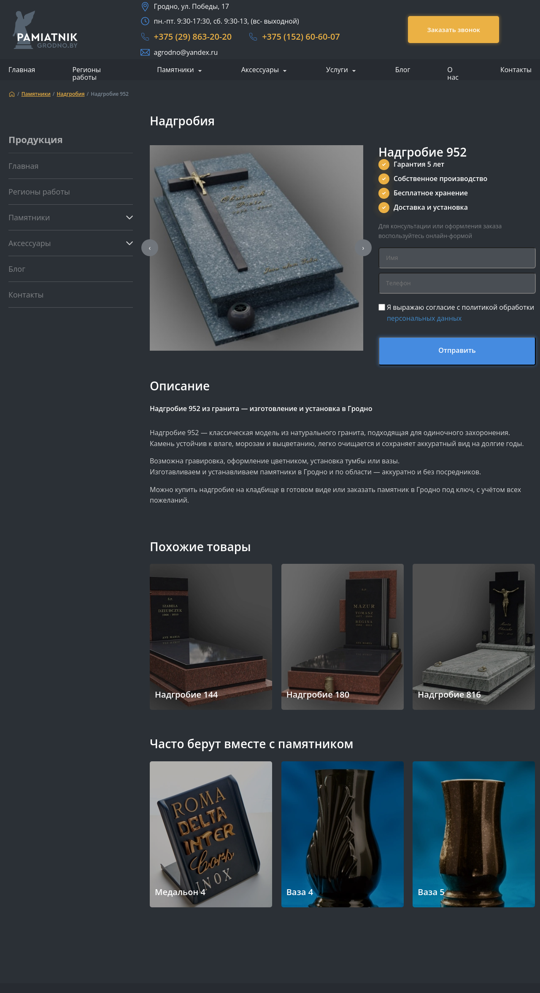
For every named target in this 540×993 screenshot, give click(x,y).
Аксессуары (260, 70)
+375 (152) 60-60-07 (301, 36)
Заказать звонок (453, 29)
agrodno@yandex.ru (186, 52)
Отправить (457, 350)
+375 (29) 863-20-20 (193, 36)
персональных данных (424, 318)
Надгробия (71, 94)
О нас (453, 73)
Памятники (175, 70)
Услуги (337, 70)
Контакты (516, 69)
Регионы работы (86, 73)
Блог (402, 69)
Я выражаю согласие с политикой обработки (460, 313)
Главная (21, 69)
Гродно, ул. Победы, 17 (191, 6)
